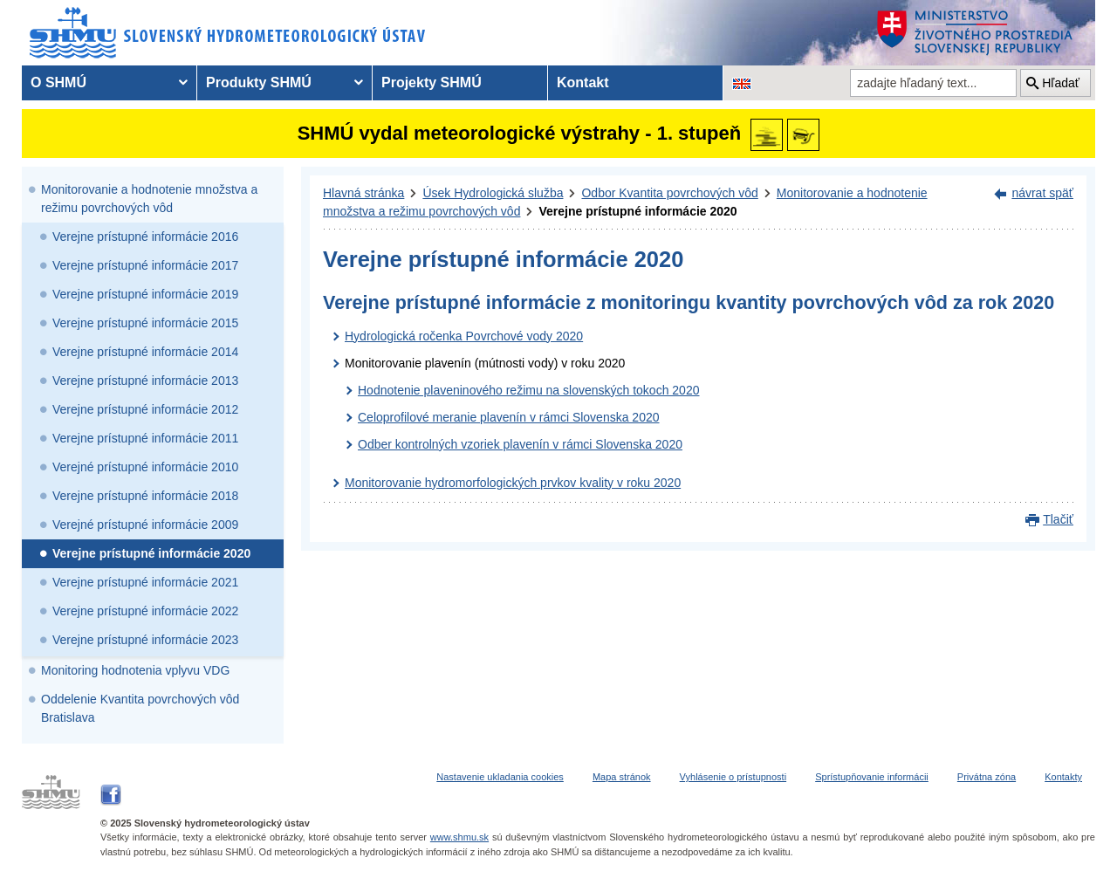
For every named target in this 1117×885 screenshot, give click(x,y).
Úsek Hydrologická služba (492, 193)
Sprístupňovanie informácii (872, 777)
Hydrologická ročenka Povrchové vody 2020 (464, 336)
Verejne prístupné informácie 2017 (145, 265)
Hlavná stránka (363, 193)
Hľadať (1060, 83)
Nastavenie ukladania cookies (500, 777)
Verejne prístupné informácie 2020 (151, 553)
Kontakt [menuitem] (583, 82)
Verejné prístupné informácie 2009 (145, 525)
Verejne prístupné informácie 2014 (145, 352)
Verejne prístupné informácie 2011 (145, 438)
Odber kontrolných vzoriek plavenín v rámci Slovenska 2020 (520, 444)
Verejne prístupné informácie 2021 (145, 582)
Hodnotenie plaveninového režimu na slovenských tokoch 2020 (528, 390)
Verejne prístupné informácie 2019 (145, 294)
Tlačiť (1058, 519)
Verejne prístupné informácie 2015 (145, 323)
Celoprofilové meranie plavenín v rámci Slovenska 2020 (509, 417)
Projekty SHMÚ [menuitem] (431, 82)
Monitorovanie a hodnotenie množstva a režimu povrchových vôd (149, 198)
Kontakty (1063, 777)
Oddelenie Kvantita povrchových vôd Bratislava (140, 708)
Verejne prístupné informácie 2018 (145, 496)
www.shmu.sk (459, 837)
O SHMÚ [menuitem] (58, 82)
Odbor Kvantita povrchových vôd (669, 193)
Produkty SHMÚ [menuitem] (259, 82)
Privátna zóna (986, 777)
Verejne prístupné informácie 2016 (145, 237)
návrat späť (1042, 193)
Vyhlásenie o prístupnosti (733, 777)
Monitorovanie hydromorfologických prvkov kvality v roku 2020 (513, 483)
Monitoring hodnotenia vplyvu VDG (135, 670)
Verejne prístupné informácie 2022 (145, 611)
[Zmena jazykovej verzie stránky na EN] (741, 82)
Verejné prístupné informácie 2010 (145, 467)
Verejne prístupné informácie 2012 (145, 409)
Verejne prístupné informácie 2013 (145, 381)
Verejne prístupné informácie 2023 (145, 640)
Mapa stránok (622, 777)
